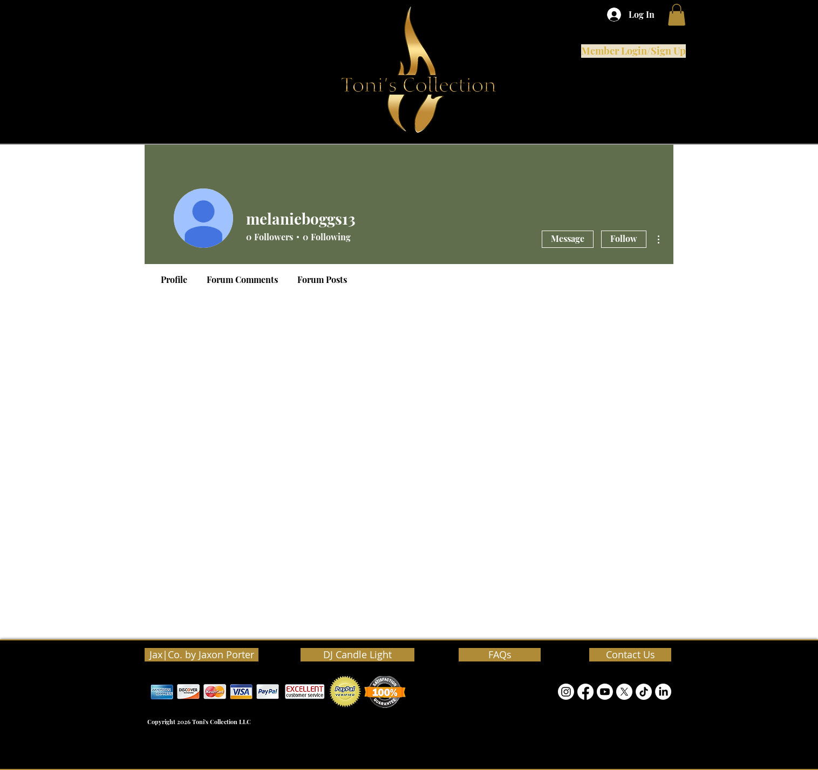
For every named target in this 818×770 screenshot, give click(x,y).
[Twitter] (624, 692)
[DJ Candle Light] (357, 654)
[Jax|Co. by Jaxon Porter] (201, 654)
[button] (676, 15)
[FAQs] (500, 654)
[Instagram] (566, 692)
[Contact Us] (630, 654)
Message (567, 238)
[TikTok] (644, 692)
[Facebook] (585, 692)
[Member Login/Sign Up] (633, 51)
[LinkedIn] (663, 692)
